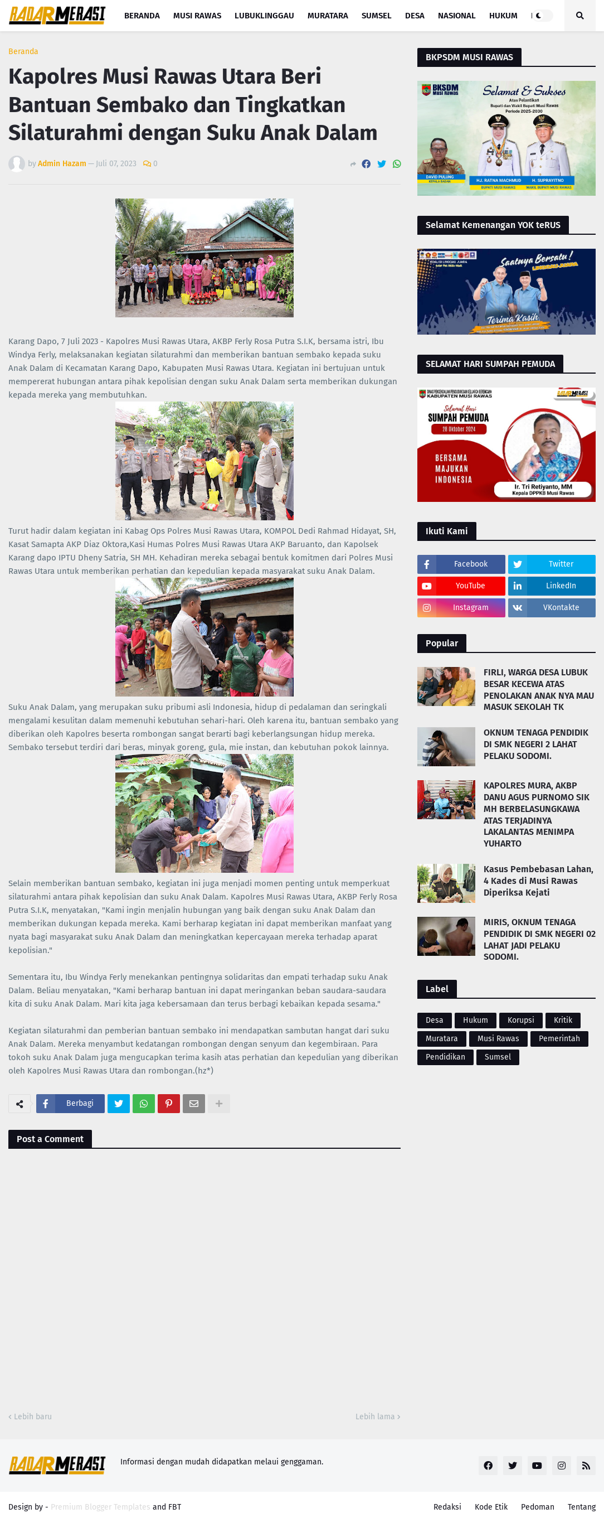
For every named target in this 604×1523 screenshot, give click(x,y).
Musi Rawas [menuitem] (197, 16)
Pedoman (537, 1507)
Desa (435, 1020)
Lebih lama (375, 1417)
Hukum (475, 1020)
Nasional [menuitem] (457, 16)
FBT (174, 1507)
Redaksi (447, 1507)
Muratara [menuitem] (328, 16)
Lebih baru (33, 1417)
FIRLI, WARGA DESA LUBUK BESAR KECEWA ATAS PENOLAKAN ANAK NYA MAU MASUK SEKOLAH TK (539, 689)
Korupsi (521, 1020)
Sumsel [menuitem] (377, 16)
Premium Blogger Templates (100, 1507)
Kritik (563, 1020)
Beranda (23, 52)
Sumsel (498, 1057)
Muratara (442, 1038)
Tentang (582, 1507)
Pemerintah (559, 1038)
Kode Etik (491, 1507)
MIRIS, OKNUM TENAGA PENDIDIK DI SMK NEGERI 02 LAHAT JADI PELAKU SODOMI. (540, 939)
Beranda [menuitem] (142, 16)
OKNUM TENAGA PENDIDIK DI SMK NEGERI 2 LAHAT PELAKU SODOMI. (536, 744)
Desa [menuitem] (415, 16)
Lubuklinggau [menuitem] (264, 16)
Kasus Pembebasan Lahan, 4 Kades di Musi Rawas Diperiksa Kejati (538, 881)
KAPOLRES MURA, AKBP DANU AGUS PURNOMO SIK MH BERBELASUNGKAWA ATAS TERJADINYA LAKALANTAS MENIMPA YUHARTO (537, 814)
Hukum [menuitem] (503, 16)
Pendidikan (445, 1057)
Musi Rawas (498, 1038)
